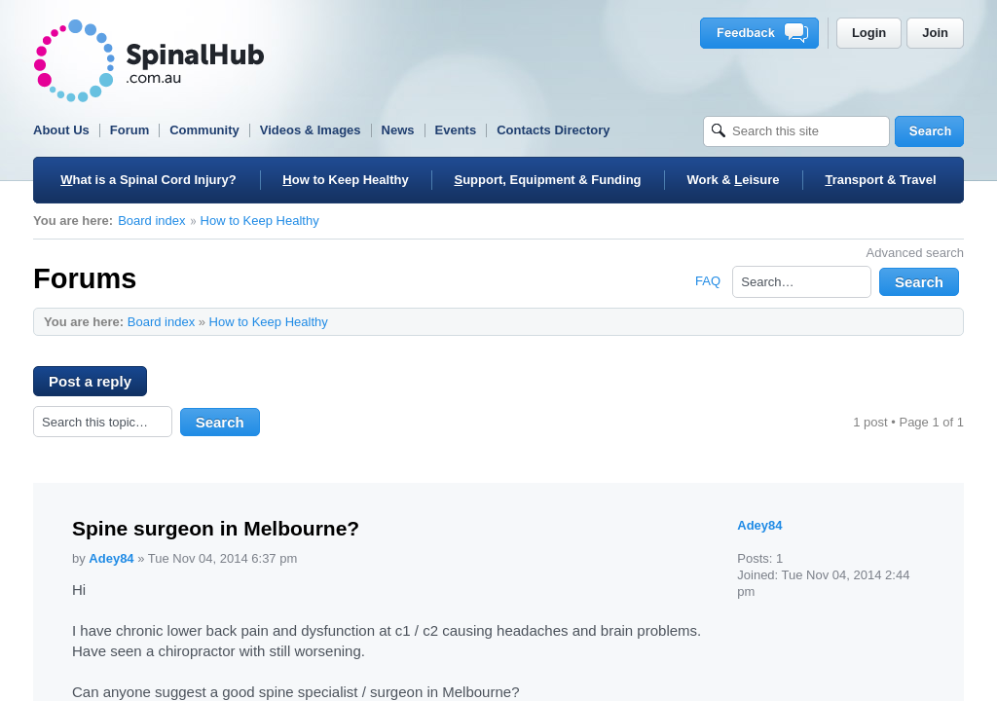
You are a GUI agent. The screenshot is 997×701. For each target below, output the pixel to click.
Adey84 (111, 558)
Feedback (763, 33)
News (398, 130)
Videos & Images (310, 130)
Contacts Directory (553, 130)
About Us (61, 130)
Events (456, 130)
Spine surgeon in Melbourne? (215, 528)
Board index (151, 220)
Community (204, 130)
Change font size (939, 321)
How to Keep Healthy (260, 220)
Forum (129, 130)
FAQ (707, 281)
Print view (909, 321)
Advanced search (915, 252)
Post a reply (98, 384)
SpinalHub (149, 60)
